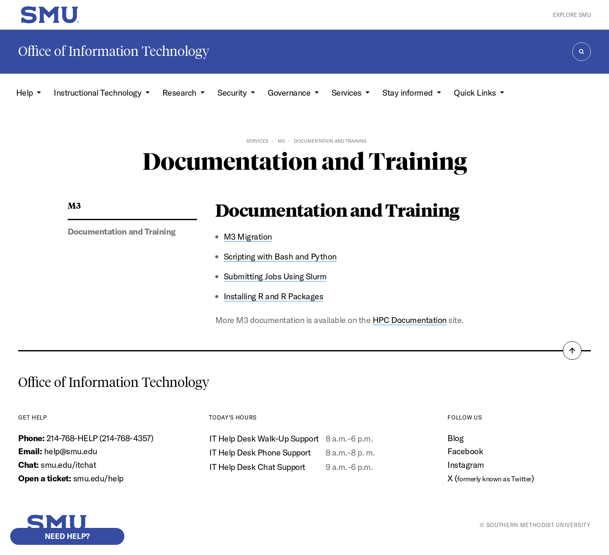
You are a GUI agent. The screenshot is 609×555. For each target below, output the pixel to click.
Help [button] (25, 92)
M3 (281, 141)
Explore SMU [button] (572, 14)
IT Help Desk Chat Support (257, 466)
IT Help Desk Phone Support (259, 452)
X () (490, 478)
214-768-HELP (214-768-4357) (100, 438)
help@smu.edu (70, 451)
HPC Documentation (410, 320)
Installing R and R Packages (274, 296)
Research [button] (180, 92)
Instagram (465, 464)
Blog (455, 438)
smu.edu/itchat (68, 464)
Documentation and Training (122, 231)
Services (257, 141)
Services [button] (348, 92)
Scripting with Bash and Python (280, 256)
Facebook (465, 451)
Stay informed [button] (408, 92)
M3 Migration (248, 236)
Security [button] (233, 92)
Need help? (67, 536)
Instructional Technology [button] (98, 92)
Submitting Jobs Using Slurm (275, 276)
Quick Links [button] (476, 92)
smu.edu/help (98, 478)
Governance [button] (290, 92)
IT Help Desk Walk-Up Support (263, 438)
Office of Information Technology (113, 51)
